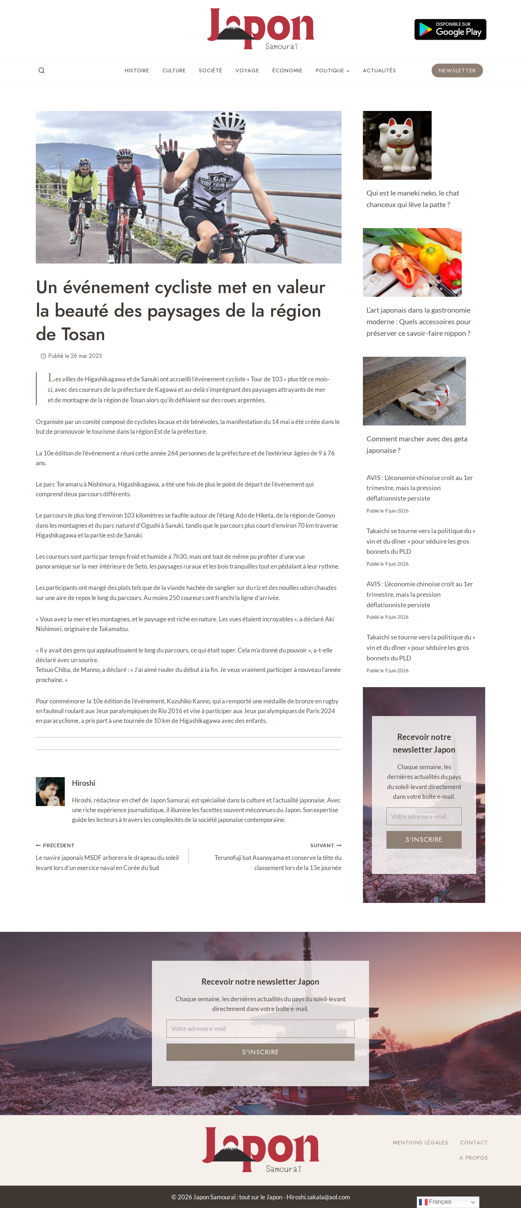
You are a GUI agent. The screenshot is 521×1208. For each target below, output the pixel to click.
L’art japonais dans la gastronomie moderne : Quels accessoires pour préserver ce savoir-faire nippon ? (419, 321)
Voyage (247, 70)
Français (435, 1202)
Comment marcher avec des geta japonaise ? (417, 444)
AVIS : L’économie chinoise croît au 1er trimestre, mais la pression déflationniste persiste (420, 488)
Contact (474, 1143)
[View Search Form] (41, 70)
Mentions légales (420, 1143)
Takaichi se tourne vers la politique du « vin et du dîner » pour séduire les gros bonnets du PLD (421, 541)
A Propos (473, 1158)
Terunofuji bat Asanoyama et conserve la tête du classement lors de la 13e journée (268, 855)
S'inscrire (424, 839)
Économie (287, 70)
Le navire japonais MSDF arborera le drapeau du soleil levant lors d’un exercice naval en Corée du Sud (109, 855)
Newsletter (457, 70)
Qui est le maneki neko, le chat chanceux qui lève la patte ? (413, 198)
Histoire (137, 70)
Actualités (379, 70)
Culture (174, 70)
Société (211, 70)
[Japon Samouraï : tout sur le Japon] (260, 29)
